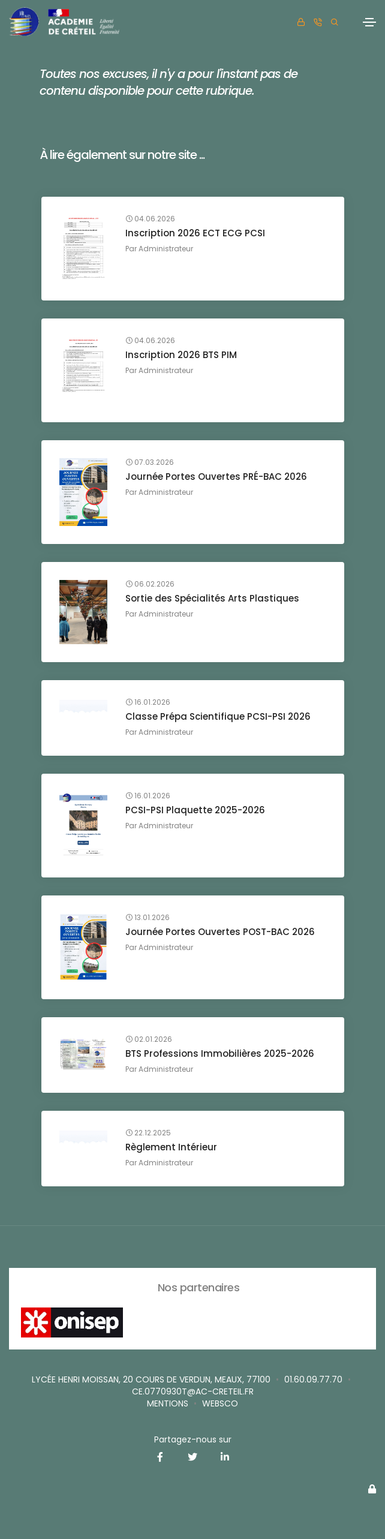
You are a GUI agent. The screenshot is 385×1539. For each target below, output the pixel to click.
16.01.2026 (147, 702)
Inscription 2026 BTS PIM (181, 354)
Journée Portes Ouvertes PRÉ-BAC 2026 (216, 476)
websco (220, 1403)
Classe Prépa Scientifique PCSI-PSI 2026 (218, 716)
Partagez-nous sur (192, 1439)
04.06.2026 (150, 219)
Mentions (167, 1403)
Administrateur (166, 249)
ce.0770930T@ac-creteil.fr (193, 1391)
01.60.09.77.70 (313, 1379)
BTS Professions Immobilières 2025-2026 (219, 1053)
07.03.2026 (149, 462)
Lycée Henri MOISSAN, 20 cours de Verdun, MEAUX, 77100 (151, 1379)
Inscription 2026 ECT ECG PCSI (195, 233)
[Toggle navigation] (369, 22)
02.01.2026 (148, 1039)
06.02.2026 (150, 584)
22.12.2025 (148, 1133)
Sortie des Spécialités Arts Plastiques (212, 598)
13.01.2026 (147, 917)
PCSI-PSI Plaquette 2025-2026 (195, 810)
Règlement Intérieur (171, 1147)
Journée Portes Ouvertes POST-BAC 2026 (220, 931)
